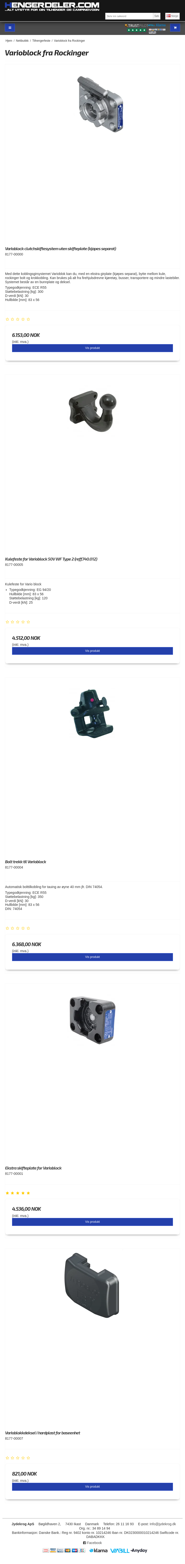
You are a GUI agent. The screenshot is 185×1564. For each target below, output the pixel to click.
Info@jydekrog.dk (163, 1524)
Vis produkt (92, 348)
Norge (172, 15)
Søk (156, 15)
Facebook (92, 1543)
